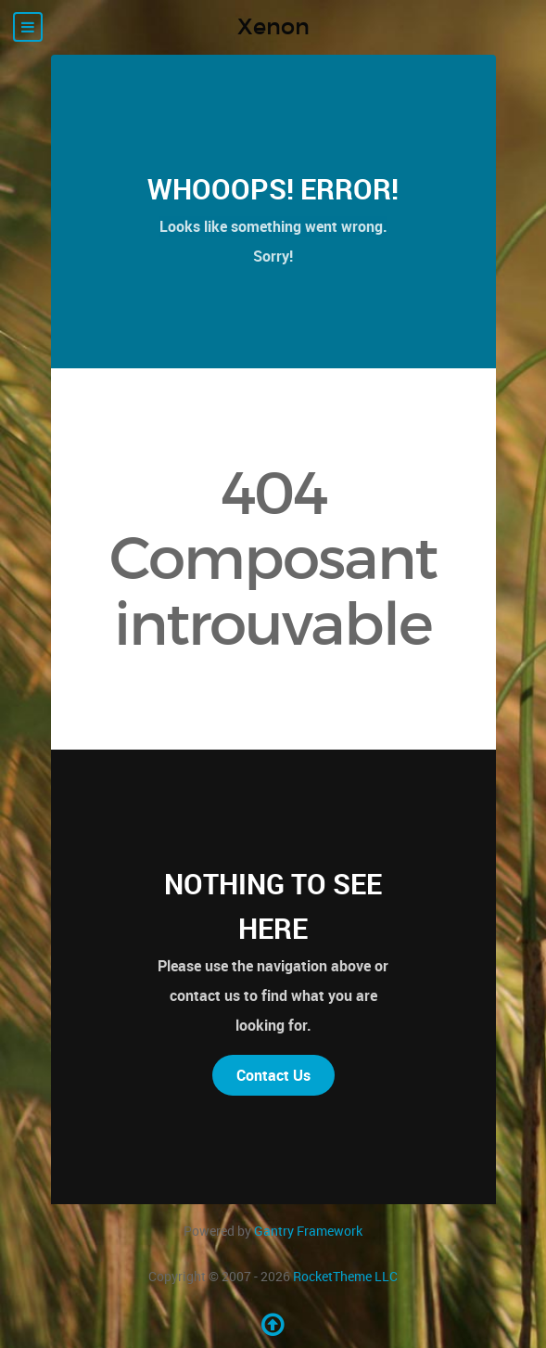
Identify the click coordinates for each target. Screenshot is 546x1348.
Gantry (308, 1230)
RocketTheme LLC (345, 1276)
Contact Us (273, 1075)
